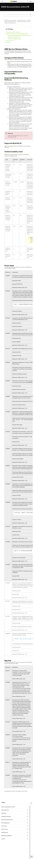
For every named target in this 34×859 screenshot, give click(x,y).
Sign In (31, 1)
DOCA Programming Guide (7, 817)
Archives (3, 836)
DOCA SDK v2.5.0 (5, 807)
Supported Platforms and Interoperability (17, 33)
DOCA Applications (5, 820)
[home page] (13, 1)
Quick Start (3, 810)
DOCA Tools (3, 823)
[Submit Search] (30, 14)
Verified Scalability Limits (14, 39)
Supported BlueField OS (14, 37)
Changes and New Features (13, 32)
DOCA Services (4, 826)
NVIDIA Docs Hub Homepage (10, 20)
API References (4, 830)
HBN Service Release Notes (10, 22)
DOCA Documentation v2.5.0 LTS (23, 21)
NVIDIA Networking (22, 20)
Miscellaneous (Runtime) (6, 833)
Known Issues (9, 40)
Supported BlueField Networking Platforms (19, 35)
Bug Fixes (8, 42)
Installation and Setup (6, 814)
